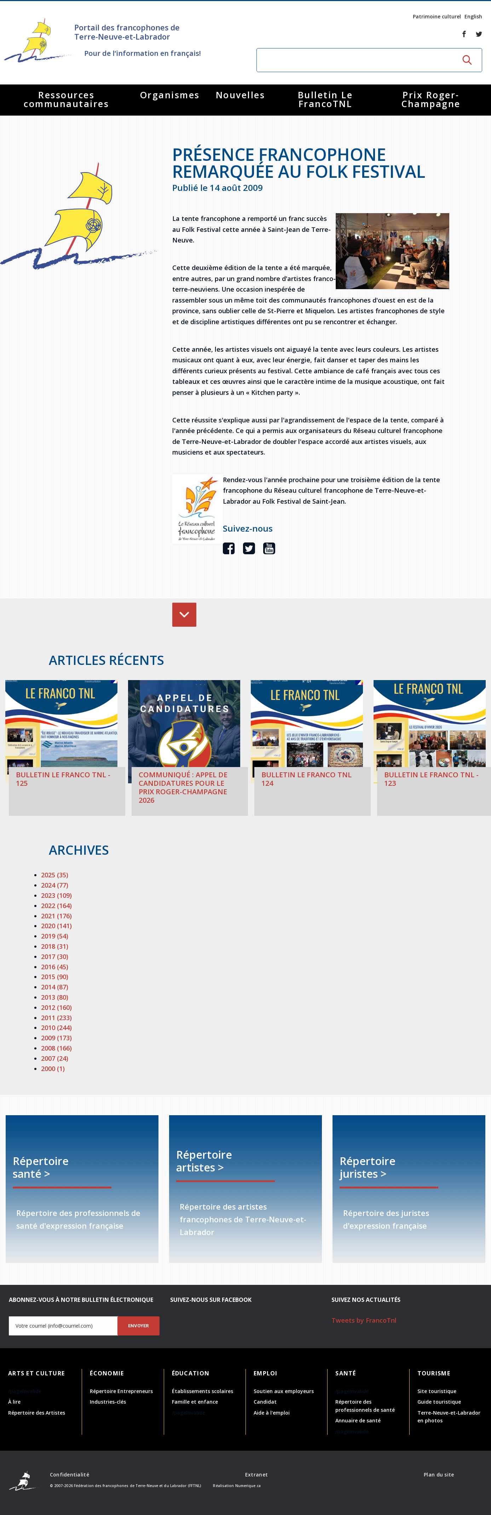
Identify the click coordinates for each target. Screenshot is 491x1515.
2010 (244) (56, 1027)
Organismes (170, 95)
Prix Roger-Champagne (431, 99)
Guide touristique (439, 1401)
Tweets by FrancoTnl (364, 1320)
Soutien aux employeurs (284, 1391)
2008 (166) (56, 1048)
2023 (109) (56, 895)
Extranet (256, 1474)
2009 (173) (56, 1038)
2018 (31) (54, 946)
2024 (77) (54, 885)
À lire (14, 1401)
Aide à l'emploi (272, 1412)
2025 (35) (54, 875)
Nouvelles (240, 95)
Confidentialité (69, 1474)
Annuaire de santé (358, 1420)
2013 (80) (54, 997)
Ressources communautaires (66, 99)
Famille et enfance (195, 1401)
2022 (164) (56, 905)
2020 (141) (56, 926)
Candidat (265, 1401)
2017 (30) (54, 956)
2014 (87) (54, 987)
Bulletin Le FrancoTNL (325, 99)
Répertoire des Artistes (36, 1412)
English (473, 16)
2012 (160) (56, 1007)
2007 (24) (54, 1058)
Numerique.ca (248, 1485)
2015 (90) (54, 976)
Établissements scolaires (202, 1391)
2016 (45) (54, 967)
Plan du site (439, 1474)
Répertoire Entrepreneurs (121, 1391)
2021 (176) (56, 916)
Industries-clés (108, 1401)
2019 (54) (54, 936)
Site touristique (436, 1391)
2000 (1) (53, 1068)
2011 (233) (56, 1017)
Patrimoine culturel (437, 16)
